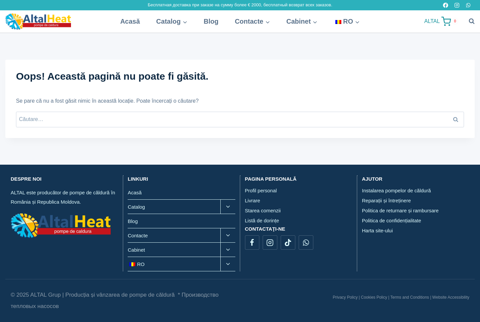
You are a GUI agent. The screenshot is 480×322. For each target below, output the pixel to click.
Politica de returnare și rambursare (400, 210)
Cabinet (136, 250)
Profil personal (261, 190)
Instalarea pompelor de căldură (396, 190)
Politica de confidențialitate (391, 220)
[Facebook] (252, 242)
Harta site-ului (377, 230)
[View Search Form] (468, 21)
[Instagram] (270, 242)
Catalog (136, 207)
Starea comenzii (263, 210)
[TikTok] (288, 242)
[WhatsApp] (306, 242)
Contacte (138, 235)
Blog (211, 21)
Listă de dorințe (262, 220)
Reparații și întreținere (386, 200)
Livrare (252, 200)
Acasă (130, 21)
